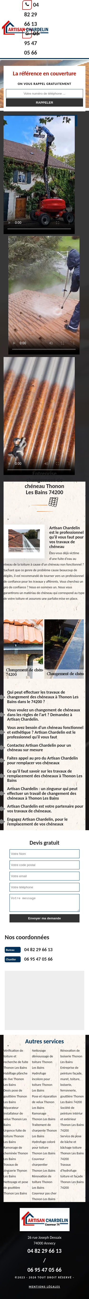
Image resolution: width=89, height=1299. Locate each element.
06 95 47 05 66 (31, 43)
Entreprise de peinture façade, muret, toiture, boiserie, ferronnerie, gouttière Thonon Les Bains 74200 (72, 1085)
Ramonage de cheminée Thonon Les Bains (16, 1153)
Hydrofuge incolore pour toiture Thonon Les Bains (42, 1081)
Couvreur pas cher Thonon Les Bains (44, 1196)
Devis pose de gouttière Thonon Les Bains (15, 1096)
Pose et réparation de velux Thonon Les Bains (44, 1102)
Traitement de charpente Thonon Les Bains (44, 1130)
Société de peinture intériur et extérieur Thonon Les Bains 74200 (72, 1119)
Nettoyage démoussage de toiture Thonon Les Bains (42, 1059)
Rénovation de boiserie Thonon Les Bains (71, 1056)
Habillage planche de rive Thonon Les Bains (16, 1079)
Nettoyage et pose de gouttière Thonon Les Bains (16, 1187)
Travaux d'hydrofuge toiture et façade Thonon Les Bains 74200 (72, 1176)
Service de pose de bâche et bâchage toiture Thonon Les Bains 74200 (72, 1147)
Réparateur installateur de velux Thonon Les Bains (15, 1116)
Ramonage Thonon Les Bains (44, 1116)
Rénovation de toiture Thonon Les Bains (42, 1182)
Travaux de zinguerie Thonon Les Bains (15, 1170)
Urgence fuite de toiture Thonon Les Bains (15, 1136)
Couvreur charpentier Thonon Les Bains (44, 1164)
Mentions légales (44, 1286)
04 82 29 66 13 (31, 14)
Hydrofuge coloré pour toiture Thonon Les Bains (44, 1147)
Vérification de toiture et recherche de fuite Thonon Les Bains (16, 1059)
